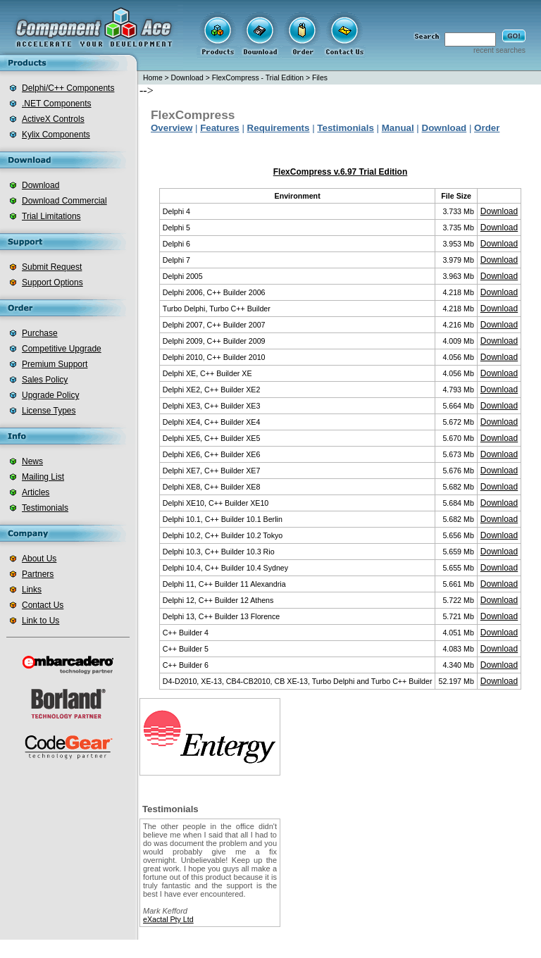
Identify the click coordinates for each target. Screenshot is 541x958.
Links (32, 590)
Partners (38, 574)
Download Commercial (64, 201)
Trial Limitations (51, 216)
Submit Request (52, 267)
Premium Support (54, 364)
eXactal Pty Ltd (168, 919)
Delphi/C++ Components (68, 88)
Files (320, 78)
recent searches (499, 50)
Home (153, 78)
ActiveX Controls (53, 119)
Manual (398, 128)
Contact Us (42, 605)
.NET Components (57, 103)
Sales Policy (45, 380)
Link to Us (40, 621)
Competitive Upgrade (61, 349)
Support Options (52, 282)
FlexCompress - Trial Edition (258, 78)
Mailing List (43, 477)
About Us (39, 559)
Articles (35, 492)
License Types (49, 411)
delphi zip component (353, 949)
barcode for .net (279, 949)
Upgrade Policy (50, 395)
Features (220, 128)
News (32, 461)
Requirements (278, 128)
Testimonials (45, 508)
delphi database (425, 949)
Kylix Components (56, 134)
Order (486, 128)
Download (40, 185)
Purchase (40, 333)
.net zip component (210, 949)
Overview (171, 128)
